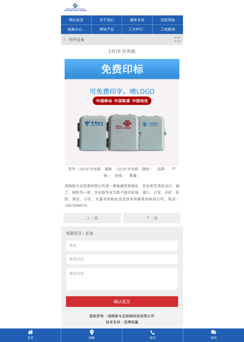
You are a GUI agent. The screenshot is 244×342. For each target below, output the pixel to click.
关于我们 (107, 20)
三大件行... (137, 29)
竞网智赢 (131, 322)
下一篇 (152, 218)
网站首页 (76, 20)
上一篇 (92, 218)
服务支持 (137, 20)
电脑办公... (76, 29)
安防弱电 (168, 20)
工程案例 (168, 29)
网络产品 (107, 29)
